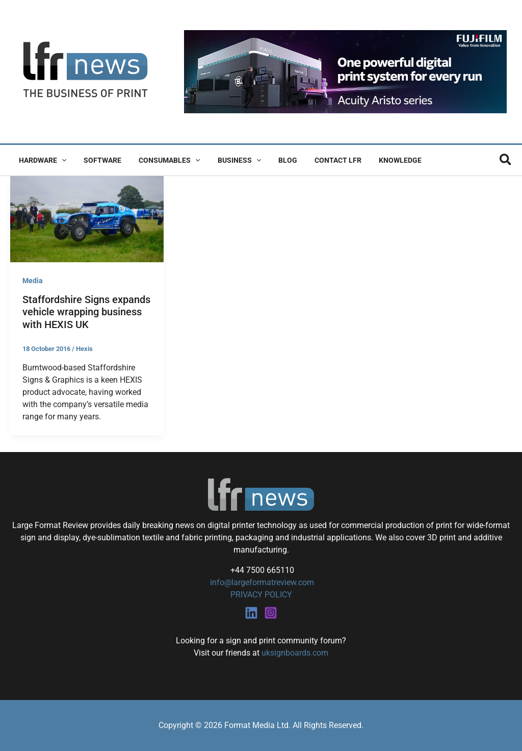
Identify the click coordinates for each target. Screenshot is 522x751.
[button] (60, 160)
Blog (274, 160)
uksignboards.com (295, 653)
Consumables (161, 160)
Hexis (84, 349)
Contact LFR (321, 160)
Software (98, 160)
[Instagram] (270, 612)
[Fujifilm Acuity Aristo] (345, 71)
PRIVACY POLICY (261, 594)
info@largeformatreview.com (261, 582)
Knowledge (380, 160)
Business (228, 160)
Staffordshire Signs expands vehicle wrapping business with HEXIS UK (86, 312)
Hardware (41, 160)
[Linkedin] (251, 612)
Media (32, 281)
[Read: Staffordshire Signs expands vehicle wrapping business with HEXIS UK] (87, 218)
